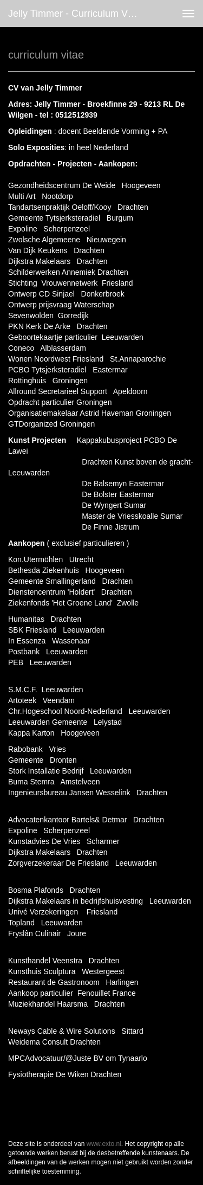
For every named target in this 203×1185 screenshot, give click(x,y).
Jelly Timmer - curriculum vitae (75, 13)
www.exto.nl (104, 1144)
